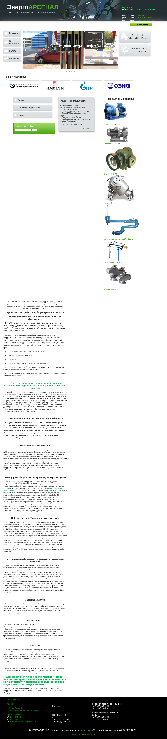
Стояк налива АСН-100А (117, 261)
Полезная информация (29, 107)
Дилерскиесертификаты (137, 36)
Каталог (13, 51)
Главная (13, 33)
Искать (34, 130)
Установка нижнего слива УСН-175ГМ (122, 238)
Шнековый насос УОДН (116, 124)
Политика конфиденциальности (83, 734)
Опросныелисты (139, 50)
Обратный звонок (141, 24)
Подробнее (87, 128)
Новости (21, 115)
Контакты (14, 58)
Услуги (20, 100)
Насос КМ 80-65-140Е (117, 143)
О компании (14, 42)
